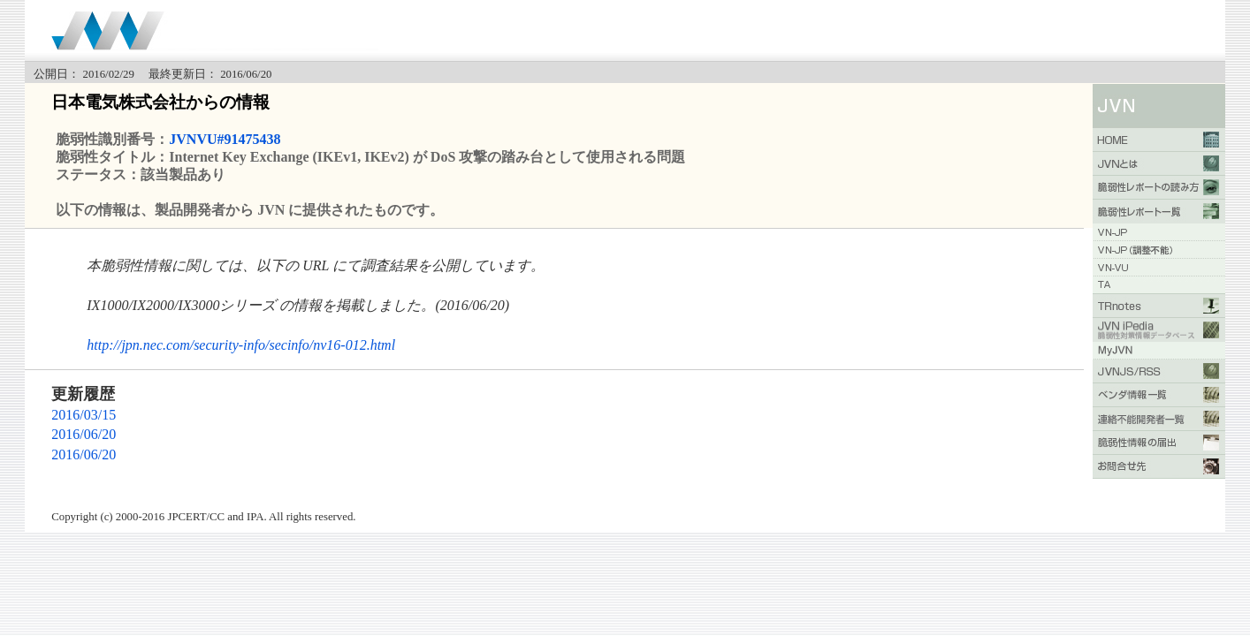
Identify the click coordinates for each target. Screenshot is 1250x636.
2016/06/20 (83, 434)
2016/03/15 (83, 414)
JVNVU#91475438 (224, 139)
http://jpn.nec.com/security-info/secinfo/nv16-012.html (241, 344)
